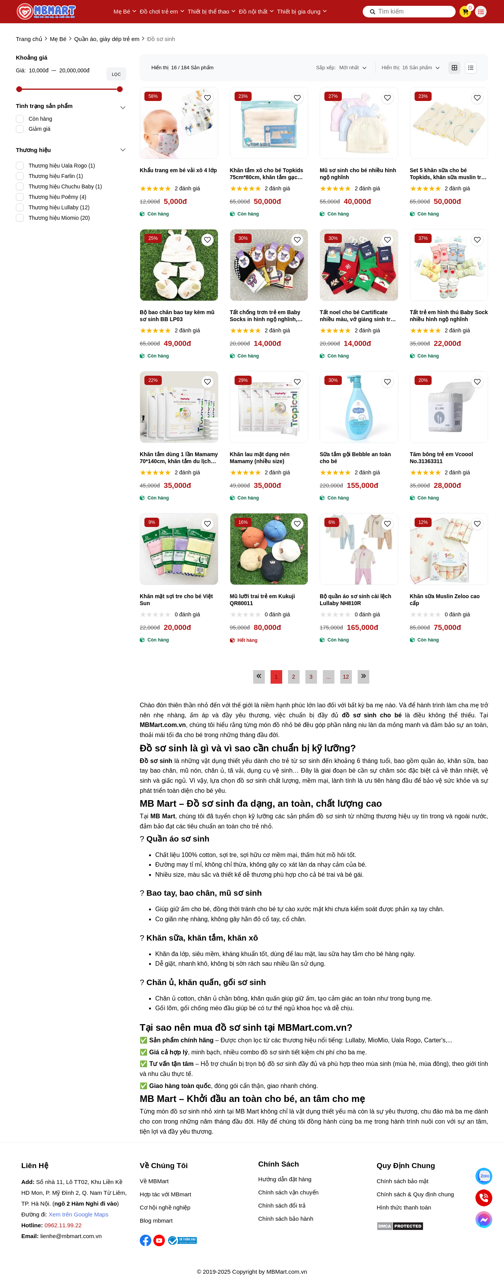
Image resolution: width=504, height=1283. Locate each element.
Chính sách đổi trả (281, 1205)
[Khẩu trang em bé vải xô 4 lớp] (179, 123)
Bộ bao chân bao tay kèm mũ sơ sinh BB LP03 (177, 315)
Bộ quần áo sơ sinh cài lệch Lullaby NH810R (355, 599)
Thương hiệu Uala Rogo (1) (62, 166)
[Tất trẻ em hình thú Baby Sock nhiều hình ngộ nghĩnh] (449, 265)
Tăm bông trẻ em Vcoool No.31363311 (441, 457)
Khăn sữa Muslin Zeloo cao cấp (445, 599)
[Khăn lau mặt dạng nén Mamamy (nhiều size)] (269, 407)
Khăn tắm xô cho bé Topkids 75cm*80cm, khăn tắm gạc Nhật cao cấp (266, 174)
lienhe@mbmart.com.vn (71, 1236)
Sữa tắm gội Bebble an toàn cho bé (355, 457)
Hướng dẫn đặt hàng (285, 1179)
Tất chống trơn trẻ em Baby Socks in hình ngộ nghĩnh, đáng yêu (265, 316)
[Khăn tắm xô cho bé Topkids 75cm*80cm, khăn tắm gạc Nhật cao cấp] (269, 123)
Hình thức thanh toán (404, 1207)
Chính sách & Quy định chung (415, 1194)
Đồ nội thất (256, 11)
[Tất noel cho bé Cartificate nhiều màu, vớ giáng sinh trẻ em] (359, 265)
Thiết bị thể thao (212, 11)
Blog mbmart (156, 1220)
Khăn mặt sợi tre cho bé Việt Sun (176, 599)
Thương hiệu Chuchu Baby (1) (65, 186)
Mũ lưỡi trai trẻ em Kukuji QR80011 (262, 599)
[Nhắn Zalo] (484, 1176)
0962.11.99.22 (63, 1225)
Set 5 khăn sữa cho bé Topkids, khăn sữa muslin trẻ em (447, 174)
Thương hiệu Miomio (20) (59, 218)
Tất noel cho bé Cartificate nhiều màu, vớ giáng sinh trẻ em (357, 316)
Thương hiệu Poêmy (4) (57, 197)
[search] (409, 11)
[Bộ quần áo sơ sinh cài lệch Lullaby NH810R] (359, 549)
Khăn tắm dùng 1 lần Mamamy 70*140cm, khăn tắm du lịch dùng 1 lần (179, 458)
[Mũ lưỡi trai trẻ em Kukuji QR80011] (269, 549)
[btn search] (373, 11)
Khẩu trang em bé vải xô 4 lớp (178, 170)
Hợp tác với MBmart (165, 1194)
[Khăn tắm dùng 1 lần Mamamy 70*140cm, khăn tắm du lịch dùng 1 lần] (179, 407)
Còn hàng (40, 119)
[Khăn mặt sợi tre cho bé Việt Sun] (179, 549)
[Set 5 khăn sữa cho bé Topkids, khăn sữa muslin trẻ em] (449, 123)
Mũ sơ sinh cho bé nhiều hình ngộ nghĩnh (358, 173)
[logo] (47, 11)
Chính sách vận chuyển (288, 1192)
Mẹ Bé (125, 11)
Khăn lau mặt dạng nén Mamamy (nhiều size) (260, 457)
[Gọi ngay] (484, 1198)
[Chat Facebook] (484, 1219)
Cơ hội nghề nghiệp (165, 1207)
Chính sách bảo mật (403, 1181)
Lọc (116, 74)
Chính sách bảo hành (285, 1218)
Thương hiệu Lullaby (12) (59, 207)
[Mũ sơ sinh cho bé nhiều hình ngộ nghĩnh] (359, 123)
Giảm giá (39, 129)
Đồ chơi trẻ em (162, 11)
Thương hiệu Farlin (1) (56, 176)
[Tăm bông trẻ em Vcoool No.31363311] (449, 407)
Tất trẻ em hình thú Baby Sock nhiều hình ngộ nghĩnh (449, 315)
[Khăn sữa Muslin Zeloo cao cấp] (449, 549)
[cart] (465, 11)
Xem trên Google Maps (78, 1214)
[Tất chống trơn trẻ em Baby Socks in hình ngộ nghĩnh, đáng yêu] (269, 265)
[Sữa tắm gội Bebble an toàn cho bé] (359, 407)
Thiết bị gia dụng (302, 11)
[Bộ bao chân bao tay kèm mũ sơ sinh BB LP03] (179, 265)
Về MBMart (154, 1181)
